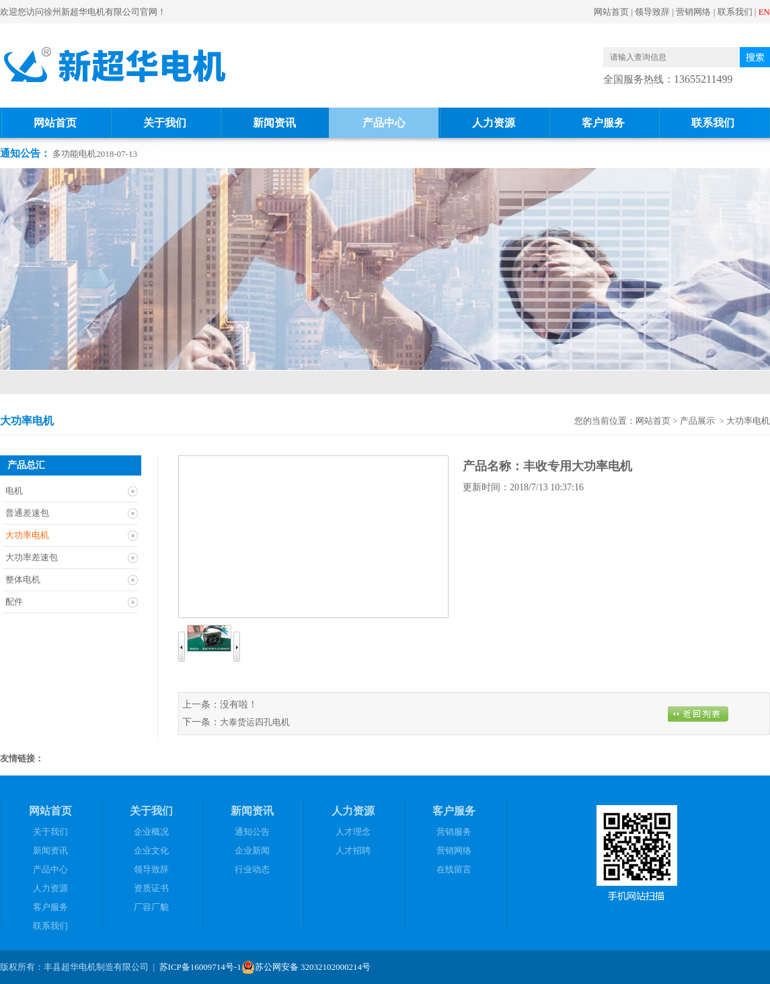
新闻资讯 (274, 122)
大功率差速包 (31, 557)
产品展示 (697, 421)
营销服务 (453, 832)
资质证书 (151, 888)
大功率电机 (27, 535)
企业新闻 (252, 850)
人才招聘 (353, 850)
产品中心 (384, 122)
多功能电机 (74, 154)
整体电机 (22, 579)
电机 (14, 491)
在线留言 (453, 869)
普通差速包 (27, 513)
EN (764, 12)
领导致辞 (652, 12)
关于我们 (164, 122)
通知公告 (252, 832)
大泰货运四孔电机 (255, 722)
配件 (14, 602)
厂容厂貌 (151, 907)
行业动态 (252, 869)
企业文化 (151, 850)
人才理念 (353, 832)
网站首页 (611, 12)
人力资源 (493, 122)
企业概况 (151, 832)
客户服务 (603, 122)
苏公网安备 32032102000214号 (306, 967)
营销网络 (693, 12)
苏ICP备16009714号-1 (200, 967)
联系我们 (735, 12)
